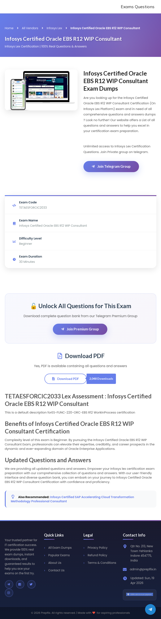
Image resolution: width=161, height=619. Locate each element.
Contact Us (56, 570)
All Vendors (30, 28)
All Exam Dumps (60, 548)
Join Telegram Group (111, 166)
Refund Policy (97, 555)
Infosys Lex (54, 28)
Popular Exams (59, 555)
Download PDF (65, 379)
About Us (54, 563)
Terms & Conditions (102, 563)
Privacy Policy (98, 548)
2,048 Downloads (101, 378)
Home (9, 28)
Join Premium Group (79, 329)
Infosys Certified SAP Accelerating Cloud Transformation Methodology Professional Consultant (72, 499)
